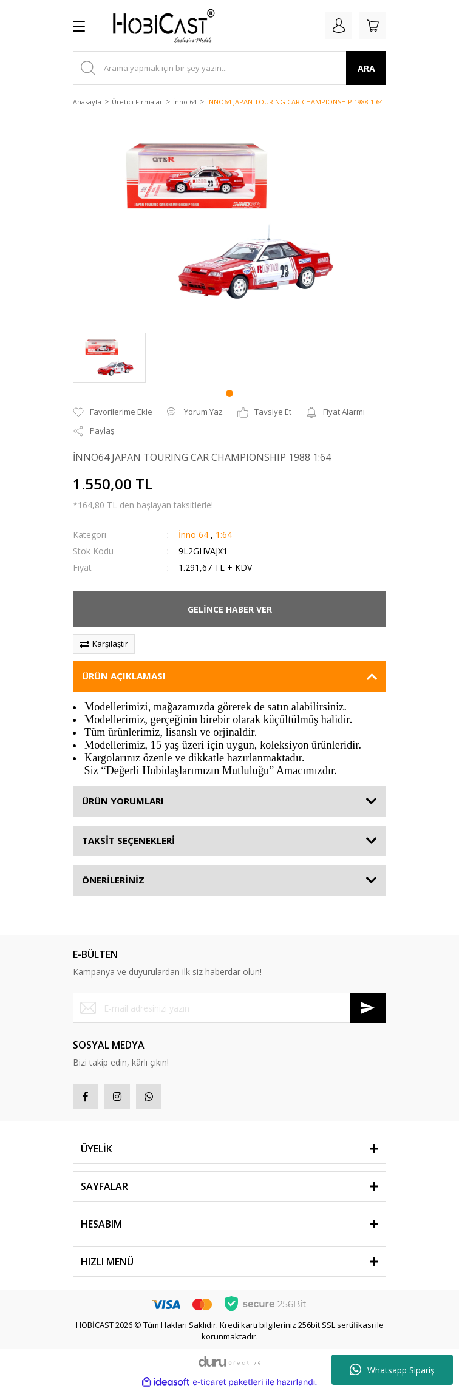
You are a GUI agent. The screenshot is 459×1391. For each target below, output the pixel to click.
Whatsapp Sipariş (392, 1369)
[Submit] (368, 1008)
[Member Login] (338, 25)
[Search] (229, 68)
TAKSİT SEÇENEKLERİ (128, 840)
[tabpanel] (109, 358)
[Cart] (372, 25)
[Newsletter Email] (229, 1008)
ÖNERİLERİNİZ (113, 880)
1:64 (224, 534)
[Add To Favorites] (112, 412)
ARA (366, 68)
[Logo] (159, 26)
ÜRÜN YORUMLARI (123, 801)
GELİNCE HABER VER (230, 609)
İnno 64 (193, 534)
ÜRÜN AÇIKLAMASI (124, 676)
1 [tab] (229, 393)
